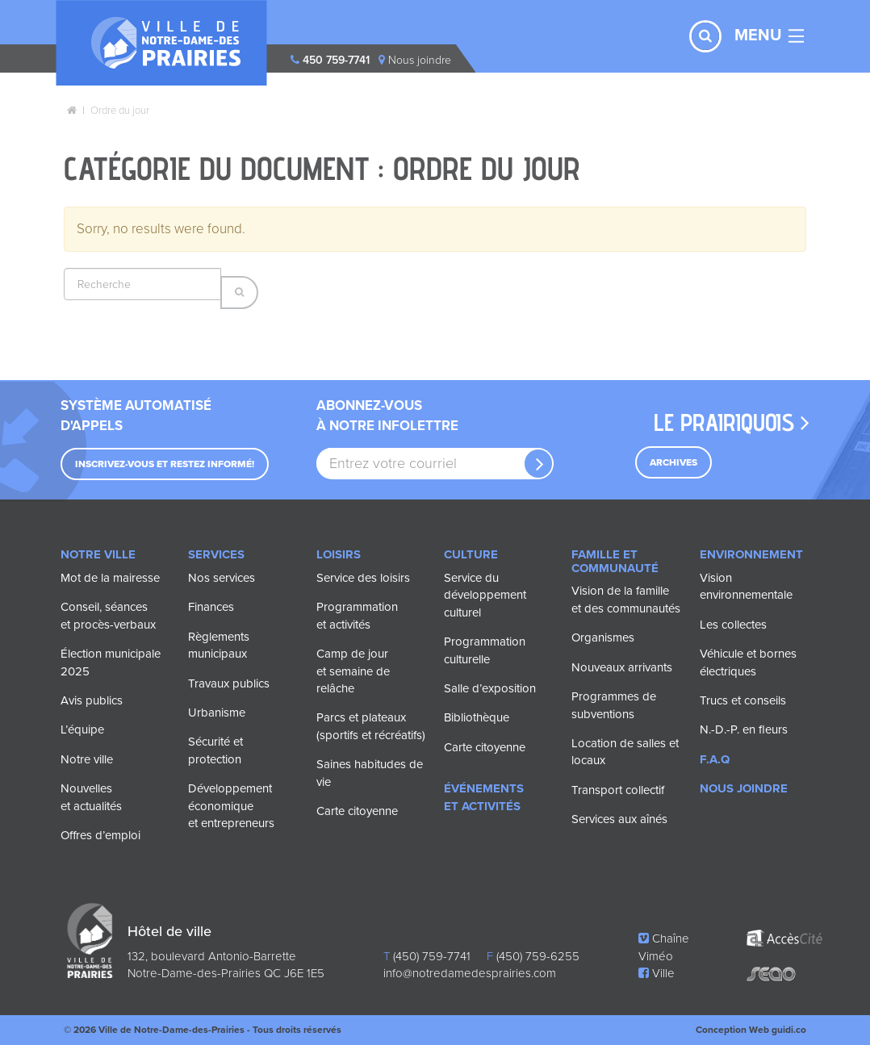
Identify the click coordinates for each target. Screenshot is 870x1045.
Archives (673, 462)
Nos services (221, 578)
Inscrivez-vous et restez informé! (164, 464)
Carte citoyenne (357, 811)
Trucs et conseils (743, 700)
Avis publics (92, 700)
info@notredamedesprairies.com (469, 973)
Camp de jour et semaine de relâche (353, 671)
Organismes (602, 637)
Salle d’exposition (490, 688)
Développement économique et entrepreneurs (231, 805)
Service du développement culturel (485, 595)
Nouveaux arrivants (621, 667)
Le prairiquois (731, 422)
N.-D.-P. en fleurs (744, 729)
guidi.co (789, 1029)
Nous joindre (744, 788)
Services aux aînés (619, 819)
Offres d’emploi (100, 835)
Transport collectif (617, 790)
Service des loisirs (363, 578)
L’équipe (82, 729)
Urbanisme (216, 712)
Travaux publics (229, 683)
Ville (656, 973)
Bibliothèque (476, 717)
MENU (758, 35)
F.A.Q (715, 759)
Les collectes (733, 624)
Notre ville (87, 759)
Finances (211, 607)
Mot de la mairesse (110, 578)
